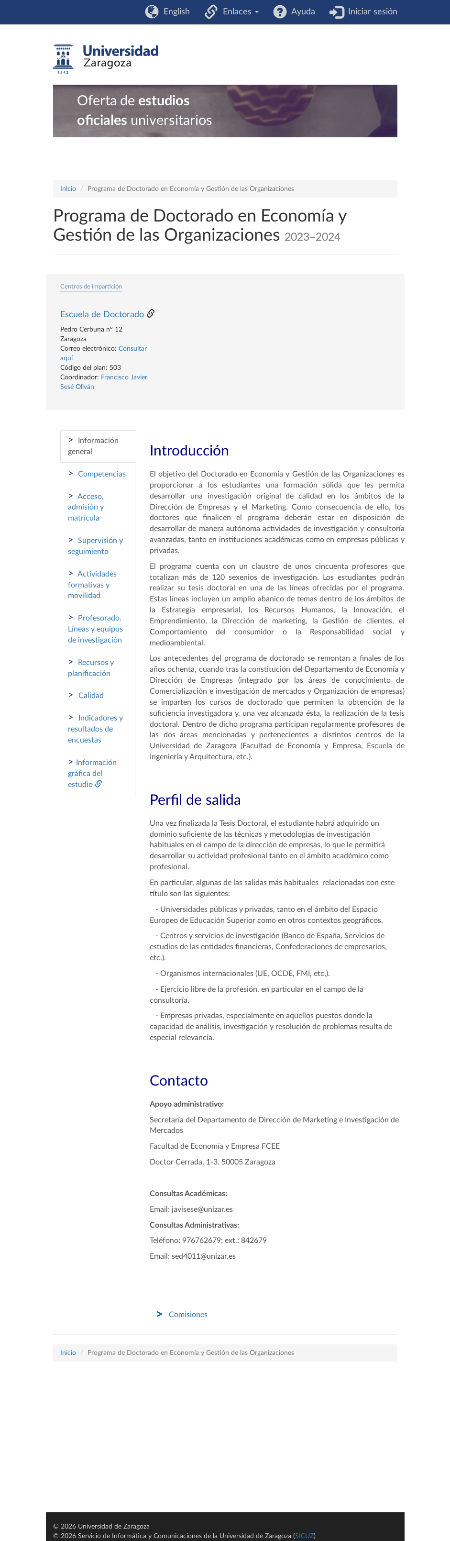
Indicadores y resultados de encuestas (95, 728)
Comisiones (188, 1315)
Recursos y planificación (91, 667)
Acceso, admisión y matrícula (86, 506)
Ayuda (301, 12)
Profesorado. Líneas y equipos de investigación (95, 628)
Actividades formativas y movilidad (92, 584)
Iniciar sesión (370, 12)
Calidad (86, 695)
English (174, 12)
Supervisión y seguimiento (95, 545)
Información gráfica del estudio (92, 772)
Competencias (97, 473)
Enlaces (238, 12)
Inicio (68, 189)
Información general (93, 445)
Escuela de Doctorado (102, 314)
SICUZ (304, 1536)
